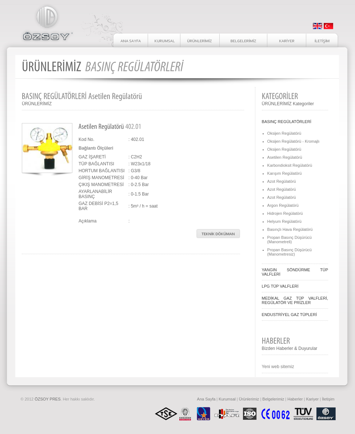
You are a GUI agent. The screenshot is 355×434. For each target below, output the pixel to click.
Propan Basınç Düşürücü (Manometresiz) (289, 252)
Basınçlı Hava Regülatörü (290, 229)
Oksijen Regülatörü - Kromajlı (293, 141)
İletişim (328, 399)
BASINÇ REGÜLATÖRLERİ (286, 121)
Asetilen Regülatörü (284, 157)
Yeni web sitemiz (278, 366)
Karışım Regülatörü (284, 173)
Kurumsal (227, 399)
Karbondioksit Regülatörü (289, 165)
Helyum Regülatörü (284, 221)
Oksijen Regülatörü (284, 133)
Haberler (295, 399)
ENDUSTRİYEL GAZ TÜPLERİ (289, 314)
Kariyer (312, 399)
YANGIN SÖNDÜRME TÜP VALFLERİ (295, 272)
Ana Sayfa (206, 399)
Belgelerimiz (273, 399)
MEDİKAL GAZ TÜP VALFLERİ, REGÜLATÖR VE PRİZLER (295, 300)
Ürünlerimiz (249, 399)
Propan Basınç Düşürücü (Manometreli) (289, 239)
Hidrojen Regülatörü (285, 213)
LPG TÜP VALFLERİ (280, 286)
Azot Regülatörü (281, 181)
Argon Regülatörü (283, 205)
